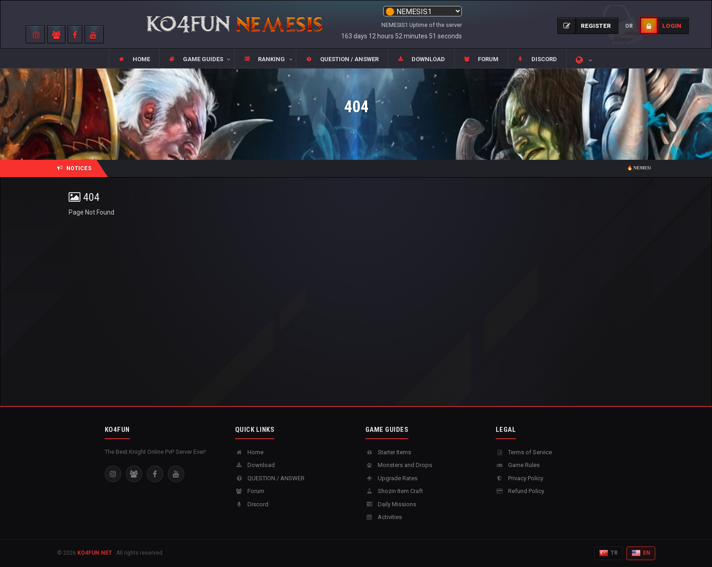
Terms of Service (524, 452)
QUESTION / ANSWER (270, 478)
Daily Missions (390, 504)
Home (249, 452)
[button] (196, 59)
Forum (249, 491)
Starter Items (388, 452)
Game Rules (518, 465)
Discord (251, 504)
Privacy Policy (519, 478)
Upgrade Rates (391, 478)
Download (255, 465)
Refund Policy (520, 491)
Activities (383, 517)
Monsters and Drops (398, 465)
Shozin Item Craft (394, 491)
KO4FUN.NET (94, 553)
